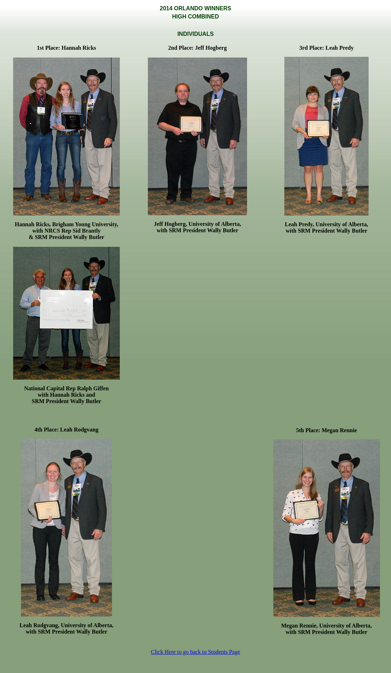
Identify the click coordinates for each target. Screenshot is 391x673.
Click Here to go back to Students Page (195, 652)
